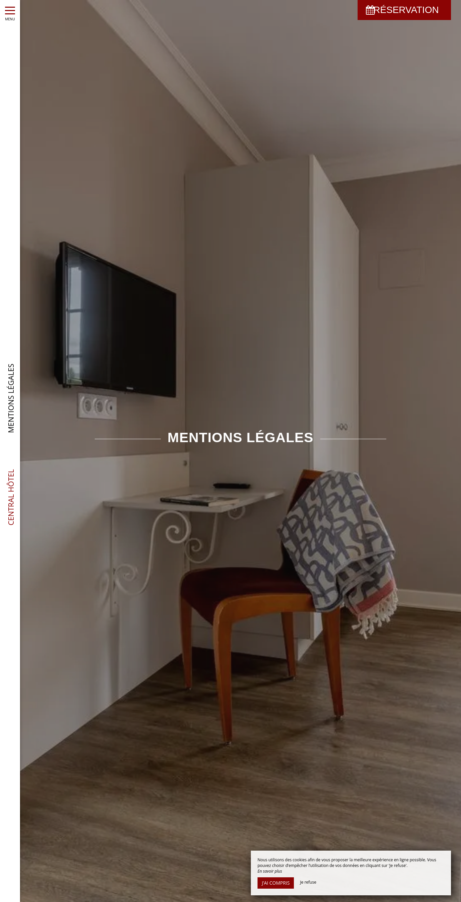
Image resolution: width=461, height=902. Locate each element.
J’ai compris (276, 883)
